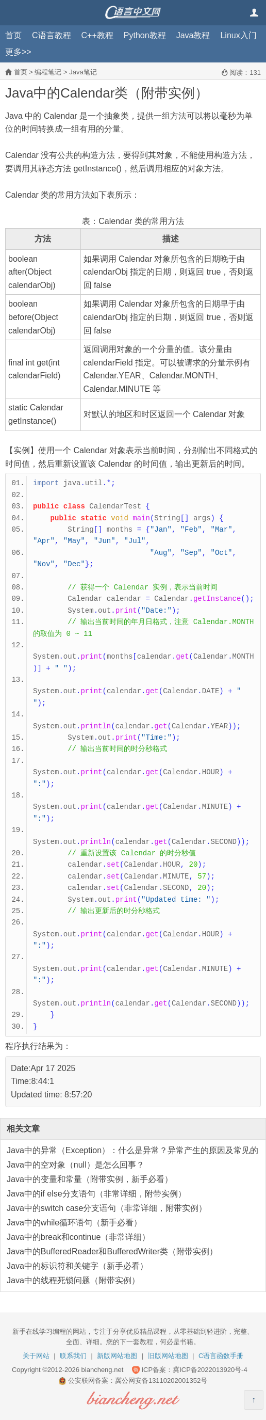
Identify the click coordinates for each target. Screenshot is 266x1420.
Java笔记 (82, 72)
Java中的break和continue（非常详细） (78, 1237)
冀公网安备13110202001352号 (161, 1380)
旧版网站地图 (168, 1356)
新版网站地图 (117, 1356)
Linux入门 (238, 35)
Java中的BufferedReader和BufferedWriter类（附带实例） (112, 1251)
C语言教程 (51, 35)
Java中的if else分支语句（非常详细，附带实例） (96, 1193)
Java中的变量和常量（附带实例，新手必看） (90, 1179)
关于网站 (36, 1356)
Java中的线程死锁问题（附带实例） (73, 1280)
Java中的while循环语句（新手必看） (74, 1222)
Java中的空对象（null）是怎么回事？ (75, 1164)
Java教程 (193, 35)
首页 (13, 35)
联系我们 (73, 1356)
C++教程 (97, 35)
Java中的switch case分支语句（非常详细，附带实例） (107, 1208)
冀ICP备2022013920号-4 (210, 1370)
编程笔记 (48, 72)
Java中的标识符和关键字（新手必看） (77, 1266)
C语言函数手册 (220, 1356)
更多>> (18, 51)
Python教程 (145, 35)
